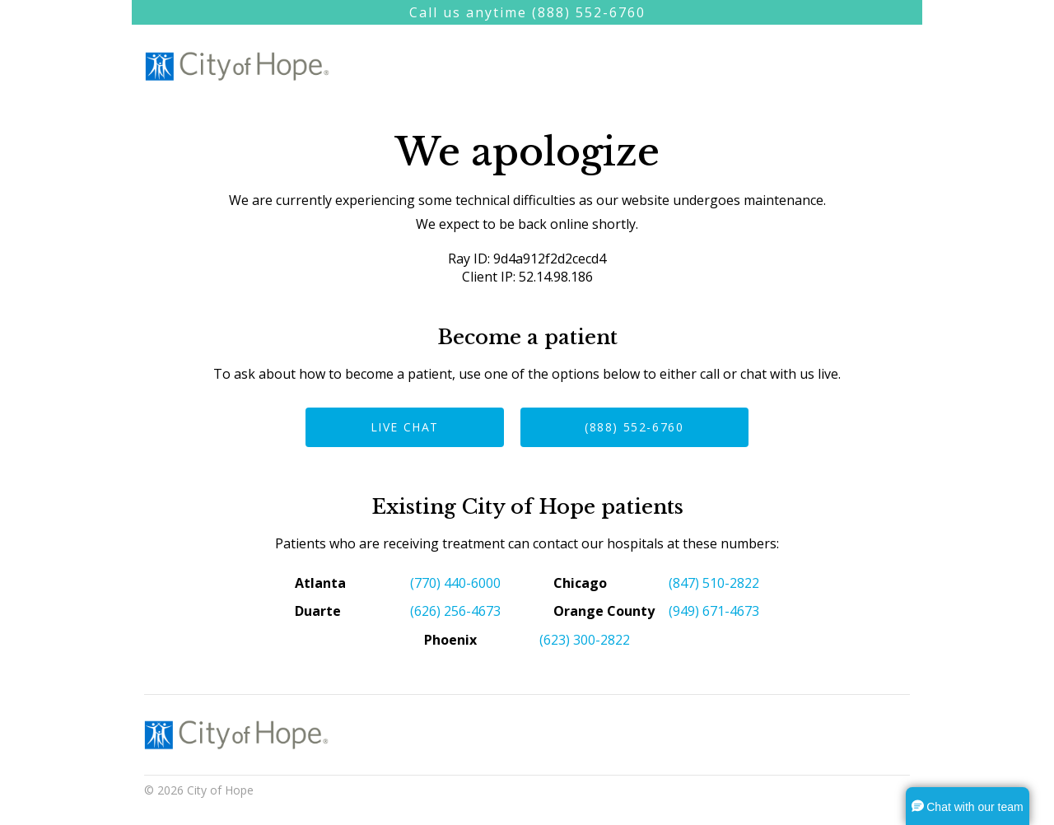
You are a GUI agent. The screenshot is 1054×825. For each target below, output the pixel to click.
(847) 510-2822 (714, 583)
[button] (967, 806)
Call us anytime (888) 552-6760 (527, 12)
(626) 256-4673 (455, 611)
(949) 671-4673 (714, 611)
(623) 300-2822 (584, 640)
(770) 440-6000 (455, 583)
